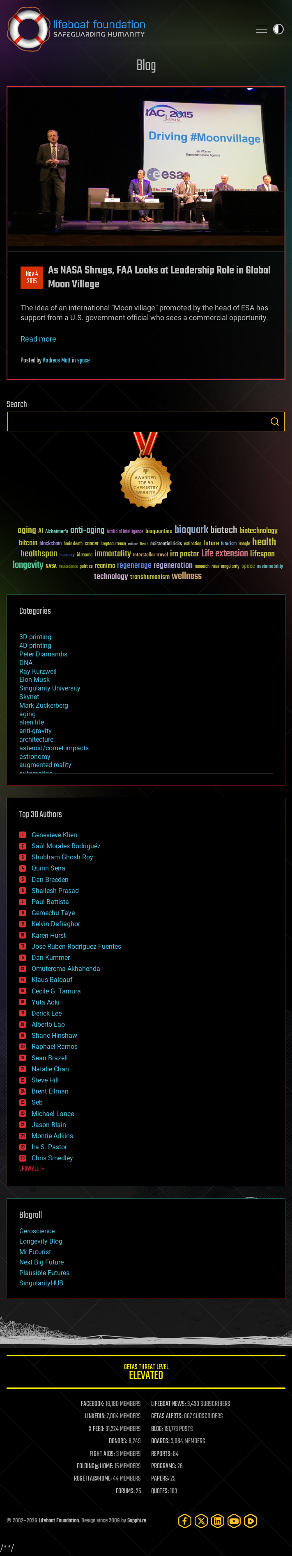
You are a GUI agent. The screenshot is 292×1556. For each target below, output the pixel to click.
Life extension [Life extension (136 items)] (224, 554)
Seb (37, 1102)
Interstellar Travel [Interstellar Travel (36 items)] (150, 555)
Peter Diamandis (43, 654)
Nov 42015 (32, 278)
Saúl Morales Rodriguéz (66, 846)
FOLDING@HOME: (95, 1466)
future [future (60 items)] (211, 543)
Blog (146, 66)
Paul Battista (50, 902)
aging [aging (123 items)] (27, 531)
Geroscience (37, 1231)
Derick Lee (47, 1013)
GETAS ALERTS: (167, 1416)
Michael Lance (53, 1114)
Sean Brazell (50, 1058)
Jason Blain (49, 1125)
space (83, 360)
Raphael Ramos (55, 1046)
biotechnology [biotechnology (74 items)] (258, 531)
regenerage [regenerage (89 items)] (134, 565)
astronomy (35, 757)
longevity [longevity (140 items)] (28, 565)
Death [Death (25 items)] (144, 544)
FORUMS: (125, 1491)
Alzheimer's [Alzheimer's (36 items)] (56, 532)
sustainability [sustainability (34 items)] (270, 567)
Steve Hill (45, 1080)
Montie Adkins (52, 1136)
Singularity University (49, 688)
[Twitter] (201, 1521)
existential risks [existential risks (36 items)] (166, 544)
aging (27, 714)
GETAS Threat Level (146, 1373)
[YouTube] (234, 1521)
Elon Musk (34, 679)
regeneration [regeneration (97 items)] (173, 565)
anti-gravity (35, 731)
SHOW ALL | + (31, 1169)
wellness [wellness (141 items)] (187, 576)
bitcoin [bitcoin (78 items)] (28, 543)
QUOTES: (160, 1491)
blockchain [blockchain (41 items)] (50, 544)
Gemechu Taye (53, 913)
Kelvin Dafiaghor (56, 924)
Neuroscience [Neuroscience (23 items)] (68, 567)
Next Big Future (41, 1262)
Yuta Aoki (46, 1002)
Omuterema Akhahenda (66, 969)
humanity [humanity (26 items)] (67, 555)
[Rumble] (250, 1521)
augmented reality (45, 765)
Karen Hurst (49, 935)
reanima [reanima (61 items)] (105, 566)
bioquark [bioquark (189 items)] (191, 530)
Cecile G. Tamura (56, 991)
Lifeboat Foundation (59, 1521)
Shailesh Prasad (55, 891)
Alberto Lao (48, 1024)
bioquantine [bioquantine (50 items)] (158, 531)
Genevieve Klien (54, 835)
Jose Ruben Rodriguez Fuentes (76, 946)
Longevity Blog (40, 1241)
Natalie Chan (50, 1069)
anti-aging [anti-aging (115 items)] (87, 531)
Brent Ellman (50, 1091)
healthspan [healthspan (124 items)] (39, 554)
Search (275, 421)
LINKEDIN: (95, 1416)
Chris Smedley (52, 1158)
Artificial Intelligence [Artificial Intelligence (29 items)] (125, 532)
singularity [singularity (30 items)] (230, 567)
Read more (38, 339)
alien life (31, 722)
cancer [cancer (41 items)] (92, 544)
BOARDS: (160, 1441)
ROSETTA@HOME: (93, 1479)
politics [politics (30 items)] (86, 567)
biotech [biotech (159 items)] (223, 530)
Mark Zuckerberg (43, 705)
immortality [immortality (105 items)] (112, 554)
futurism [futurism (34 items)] (229, 544)
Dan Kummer (51, 957)
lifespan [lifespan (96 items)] (262, 554)
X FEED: (96, 1429)
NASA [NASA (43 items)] (51, 566)
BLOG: (157, 1429)
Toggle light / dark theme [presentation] (278, 29)
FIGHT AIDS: (102, 1454)
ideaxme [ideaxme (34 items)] (84, 555)
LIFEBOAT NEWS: (168, 1404)
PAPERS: (160, 1479)
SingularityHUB (41, 1283)
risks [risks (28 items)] (215, 566)
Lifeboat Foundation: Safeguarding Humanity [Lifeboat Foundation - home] (125, 29)
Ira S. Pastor (49, 1147)
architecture (36, 739)
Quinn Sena (48, 868)
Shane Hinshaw (54, 1035)
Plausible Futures (44, 1273)
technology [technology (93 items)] (111, 577)
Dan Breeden (50, 880)
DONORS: (118, 1441)
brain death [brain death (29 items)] (73, 544)
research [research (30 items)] (202, 567)
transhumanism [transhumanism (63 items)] (150, 577)
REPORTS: (161, 1454)
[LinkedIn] (217, 1521)
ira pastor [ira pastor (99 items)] (184, 554)
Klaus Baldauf (52, 980)
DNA (25, 663)
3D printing (35, 637)
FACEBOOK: (92, 1404)
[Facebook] (184, 1521)
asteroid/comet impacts (54, 748)
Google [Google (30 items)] (244, 544)
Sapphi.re (136, 1521)
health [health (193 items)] (264, 543)
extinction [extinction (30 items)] (192, 544)
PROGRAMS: (163, 1466)
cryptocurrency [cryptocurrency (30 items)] (113, 544)
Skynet (29, 697)
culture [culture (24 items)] (133, 544)
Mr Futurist (35, 1252)
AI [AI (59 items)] (40, 531)
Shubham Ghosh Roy (62, 857)
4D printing (35, 645)
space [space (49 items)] (248, 566)
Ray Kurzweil (38, 671)
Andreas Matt (57, 360)
